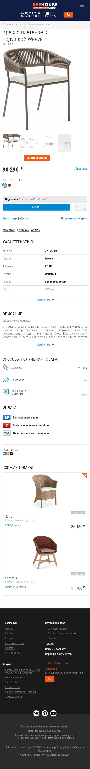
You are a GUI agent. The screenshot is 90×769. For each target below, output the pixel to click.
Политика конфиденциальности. (45, 730)
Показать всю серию (74, 218)
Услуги (7, 664)
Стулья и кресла (12, 24)
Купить (36, 207)
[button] (68, 49)
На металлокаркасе (39, 24)
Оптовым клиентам (57, 628)
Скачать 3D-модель (37, 157)
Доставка (23, 230)
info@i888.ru (51, 669)
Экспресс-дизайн (13, 696)
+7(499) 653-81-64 (30, 15)
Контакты (10, 648)
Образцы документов (58, 654)
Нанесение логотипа (15, 677)
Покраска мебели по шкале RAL (20, 692)
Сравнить (81, 168)
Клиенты (9, 628)
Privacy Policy (64, 747)
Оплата (35, 230)
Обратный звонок (68, 15)
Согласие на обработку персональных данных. (45, 726)
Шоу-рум (9, 638)
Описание (9, 230)
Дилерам (52, 638)
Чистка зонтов (12, 682)
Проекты (9, 633)
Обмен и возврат (55, 649)
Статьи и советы (13, 652)
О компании (10, 623)
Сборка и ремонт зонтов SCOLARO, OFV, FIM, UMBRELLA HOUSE (22, 671)
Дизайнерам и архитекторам (62, 633)
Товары (49, 644)
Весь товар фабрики (15, 218)
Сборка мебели (12, 687)
